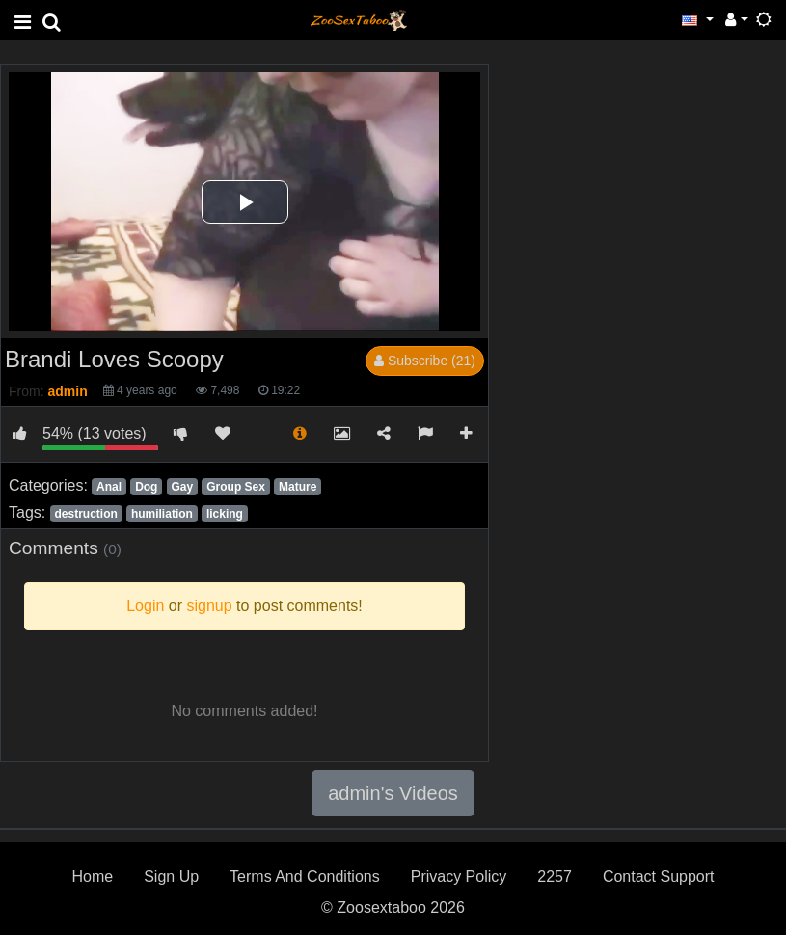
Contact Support (659, 876)
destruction (85, 514)
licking (224, 514)
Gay (183, 487)
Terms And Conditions (305, 876)
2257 (554, 876)
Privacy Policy (459, 876)
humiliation (162, 514)
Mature (297, 487)
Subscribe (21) (424, 360)
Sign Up (171, 876)
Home (92, 876)
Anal (109, 487)
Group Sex (235, 487)
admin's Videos (393, 793)
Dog (146, 487)
